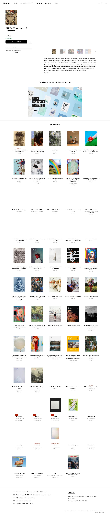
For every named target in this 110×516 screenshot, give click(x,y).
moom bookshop (6, 3)
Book (15, 3)
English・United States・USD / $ (25, 503)
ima (48, 73)
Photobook (39, 3)
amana (14, 47)
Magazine (48, 3)
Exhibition (29, 492)
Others (56, 3)
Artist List (36, 492)
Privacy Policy (31, 497)
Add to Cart (16, 42)
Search (98, 3)
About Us (18, 492)
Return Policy (19, 497)
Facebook (19, 500)
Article (24, 492)
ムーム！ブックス (26, 3)
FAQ (25, 497)
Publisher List (43, 492)
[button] (95, 51)
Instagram (27, 500)
